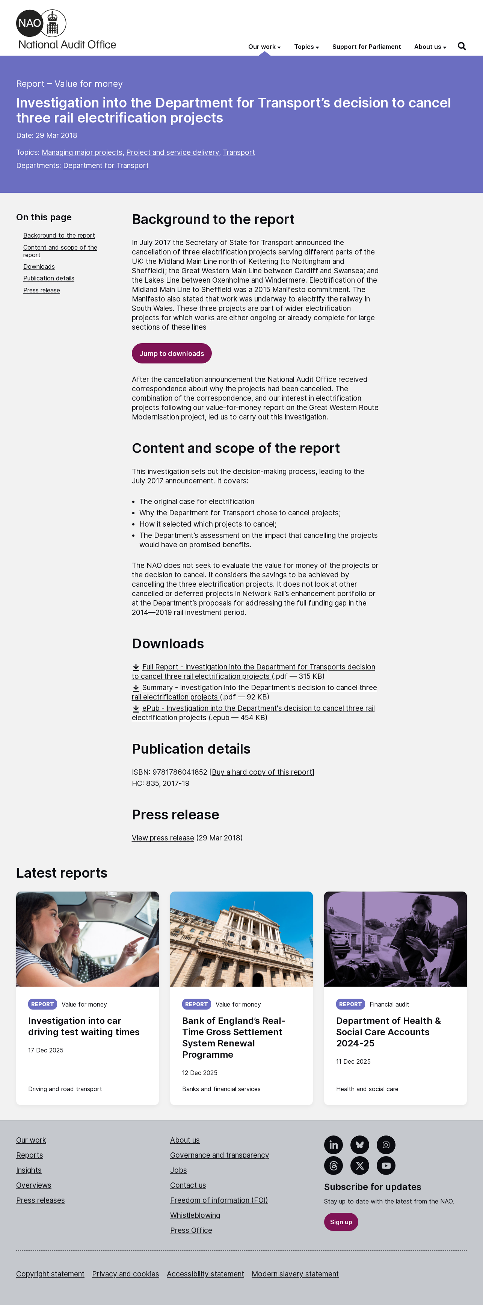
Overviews (33, 1185)
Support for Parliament (366, 46)
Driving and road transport (65, 1089)
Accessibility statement (205, 1274)
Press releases (40, 1200)
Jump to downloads (171, 353)
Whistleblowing (195, 1215)
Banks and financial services (221, 1089)
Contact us (188, 1185)
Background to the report (59, 235)
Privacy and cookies (125, 1274)
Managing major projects (82, 152)
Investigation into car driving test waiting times (84, 1026)
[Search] (462, 46)
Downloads (39, 266)
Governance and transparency (219, 1155)
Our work (31, 1140)
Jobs (178, 1170)
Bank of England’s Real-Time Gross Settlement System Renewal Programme (234, 1037)
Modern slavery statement (295, 1274)
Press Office (191, 1230)
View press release (163, 838)
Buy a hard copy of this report (262, 772)
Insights (29, 1170)
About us (185, 1140)
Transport (239, 152)
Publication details (48, 278)
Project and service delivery (172, 152)
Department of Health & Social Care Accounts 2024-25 (388, 1032)
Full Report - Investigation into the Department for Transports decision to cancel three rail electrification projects (253, 672)
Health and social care (367, 1089)
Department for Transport (106, 165)
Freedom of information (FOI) (219, 1200)
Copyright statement (50, 1274)
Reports (29, 1155)
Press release (41, 290)
